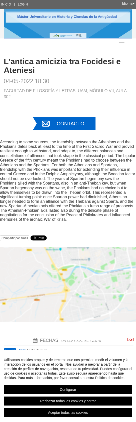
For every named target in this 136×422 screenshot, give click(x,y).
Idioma (128, 3)
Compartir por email (15, 238)
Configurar (68, 390)
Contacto (70, 123)
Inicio (6, 4)
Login (23, 4)
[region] (68, 386)
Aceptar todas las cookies (68, 413)
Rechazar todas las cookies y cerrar (68, 401)
